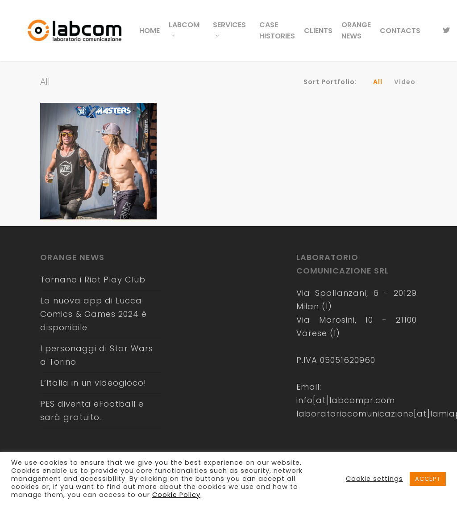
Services (229, 27)
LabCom (184, 27)
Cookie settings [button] (374, 479)
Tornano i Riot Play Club (92, 279)
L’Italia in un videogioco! (93, 382)
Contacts (400, 30)
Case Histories (277, 30)
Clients (318, 30)
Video (404, 82)
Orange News (356, 30)
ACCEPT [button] (427, 479)
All (377, 82)
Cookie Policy (176, 494)
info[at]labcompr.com (345, 400)
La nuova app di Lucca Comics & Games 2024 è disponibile (93, 314)
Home (149, 30)
